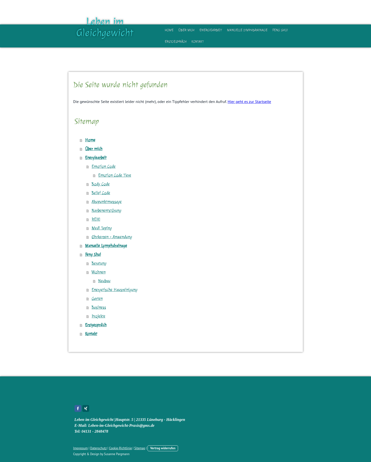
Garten (97, 298)
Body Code (101, 184)
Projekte (98, 316)
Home (169, 30)
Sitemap (139, 448)
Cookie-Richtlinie (120, 448)
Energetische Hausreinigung (115, 289)
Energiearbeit (210, 30)
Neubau (104, 280)
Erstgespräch (176, 42)
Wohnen (99, 272)
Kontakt (197, 42)
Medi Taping (102, 228)
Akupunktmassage (107, 201)
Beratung (99, 263)
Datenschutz (98, 448)
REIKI (96, 219)
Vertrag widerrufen (162, 448)
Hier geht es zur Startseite (249, 101)
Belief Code (101, 192)
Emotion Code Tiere (114, 175)
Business (99, 307)
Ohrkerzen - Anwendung (112, 236)
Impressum (80, 448)
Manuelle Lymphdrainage (247, 30)
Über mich (186, 30)
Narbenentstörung (106, 210)
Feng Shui (280, 30)
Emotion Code (104, 166)
